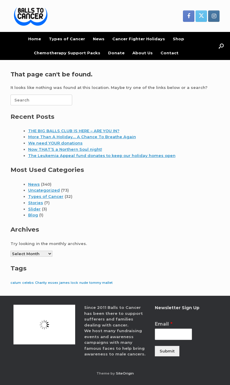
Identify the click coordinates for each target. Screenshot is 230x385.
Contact (169, 52)
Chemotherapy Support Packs (67, 52)
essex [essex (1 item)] (53, 283)
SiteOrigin (125, 373)
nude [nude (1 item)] (83, 283)
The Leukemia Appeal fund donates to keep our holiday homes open (101, 155)
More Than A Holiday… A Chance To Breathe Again (82, 136)
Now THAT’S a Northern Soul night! (65, 149)
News (99, 38)
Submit (167, 351)
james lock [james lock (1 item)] (68, 283)
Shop (178, 38)
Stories (35, 202)
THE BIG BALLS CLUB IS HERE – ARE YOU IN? (73, 130)
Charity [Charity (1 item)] (41, 283)
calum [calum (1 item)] (15, 283)
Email (163, 324)
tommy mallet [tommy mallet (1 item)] (101, 283)
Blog (33, 214)
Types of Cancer (67, 38)
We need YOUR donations (55, 143)
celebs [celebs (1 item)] (28, 283)
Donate (116, 52)
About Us (142, 52)
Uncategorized (44, 190)
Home (34, 38)
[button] (221, 46)
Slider (34, 209)
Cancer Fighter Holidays (138, 38)
